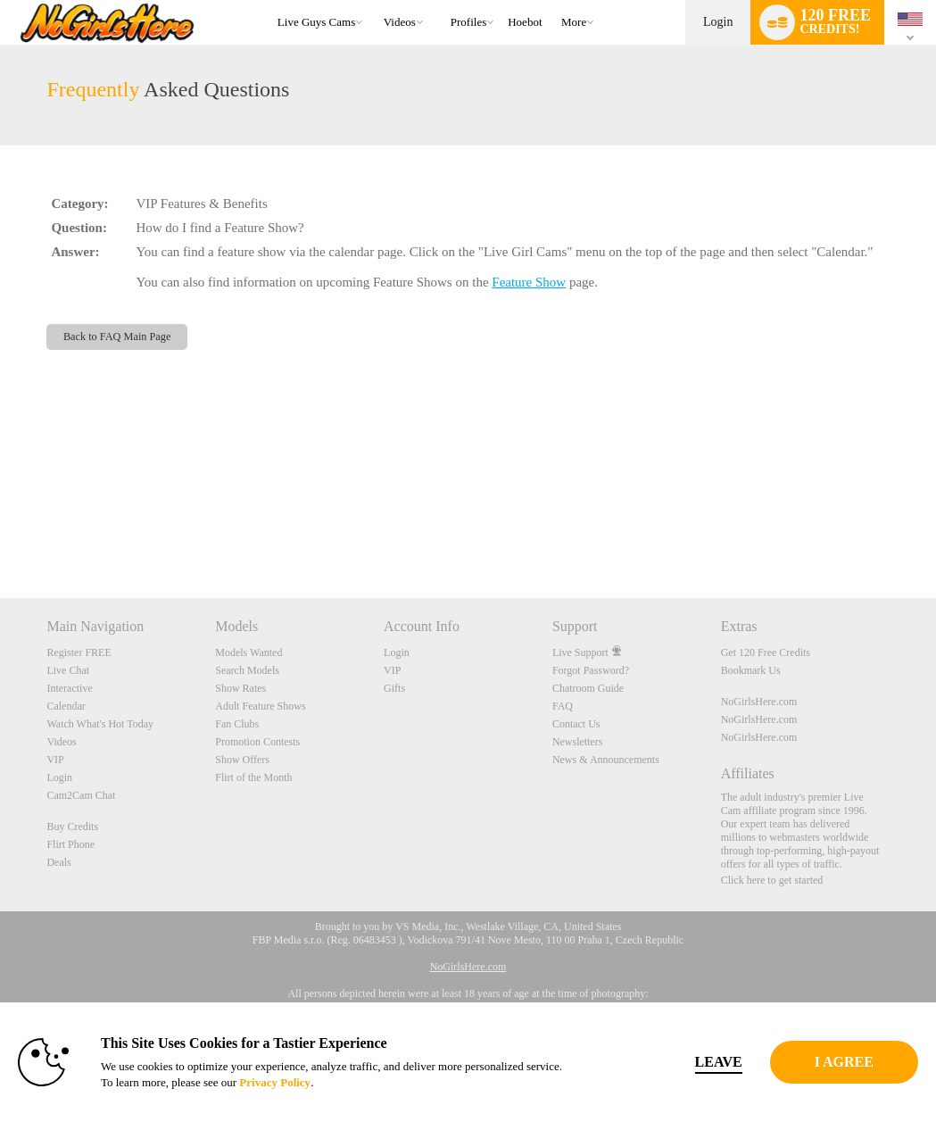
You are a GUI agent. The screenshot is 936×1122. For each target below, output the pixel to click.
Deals (58, 862)
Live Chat (67, 670)
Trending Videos (375, 0)
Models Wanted (248, 652)
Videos (400, 22)
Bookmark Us (751, 670)
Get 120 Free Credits (765, 652)
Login (718, 22)
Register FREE (78, 652)
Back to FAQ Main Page (117, 336)
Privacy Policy (374, 1082)
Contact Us (576, 724)
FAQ (562, 706)
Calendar (65, 706)
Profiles (468, 22)
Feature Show (529, 282)
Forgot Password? (590, 670)
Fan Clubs (237, 724)
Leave (656, 1061)
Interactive (69, 688)
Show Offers (242, 759)
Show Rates (240, 688)
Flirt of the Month (253, 777)
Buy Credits (72, 826)
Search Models (247, 670)
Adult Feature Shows (260, 706)
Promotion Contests (257, 742)
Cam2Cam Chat (80, 795)
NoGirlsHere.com (759, 701)
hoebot (525, 22)
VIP (54, 759)
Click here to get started (772, 880)
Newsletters (577, 742)
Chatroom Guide (588, 688)
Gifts (394, 688)
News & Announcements (605, 759)
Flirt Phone (70, 844)
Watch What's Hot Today (99, 724)
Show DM (0, 531)
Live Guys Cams (316, 22)
